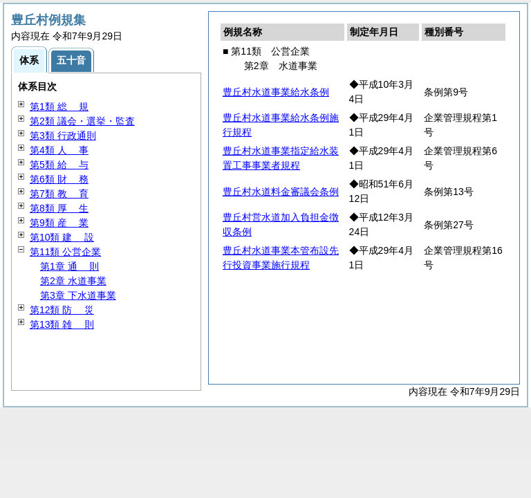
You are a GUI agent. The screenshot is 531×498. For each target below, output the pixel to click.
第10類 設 (62, 237)
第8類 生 (59, 208)
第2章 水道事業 (73, 280)
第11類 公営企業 (65, 251)
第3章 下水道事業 (78, 295)
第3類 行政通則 (63, 135)
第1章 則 (69, 266)
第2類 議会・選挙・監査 (82, 121)
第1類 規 (59, 106)
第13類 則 (62, 324)
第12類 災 (62, 309)
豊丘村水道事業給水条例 (276, 92)
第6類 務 (59, 179)
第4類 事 (59, 150)
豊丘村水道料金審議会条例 (281, 191)
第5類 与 (59, 164)
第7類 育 (59, 193)
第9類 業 (59, 222)
